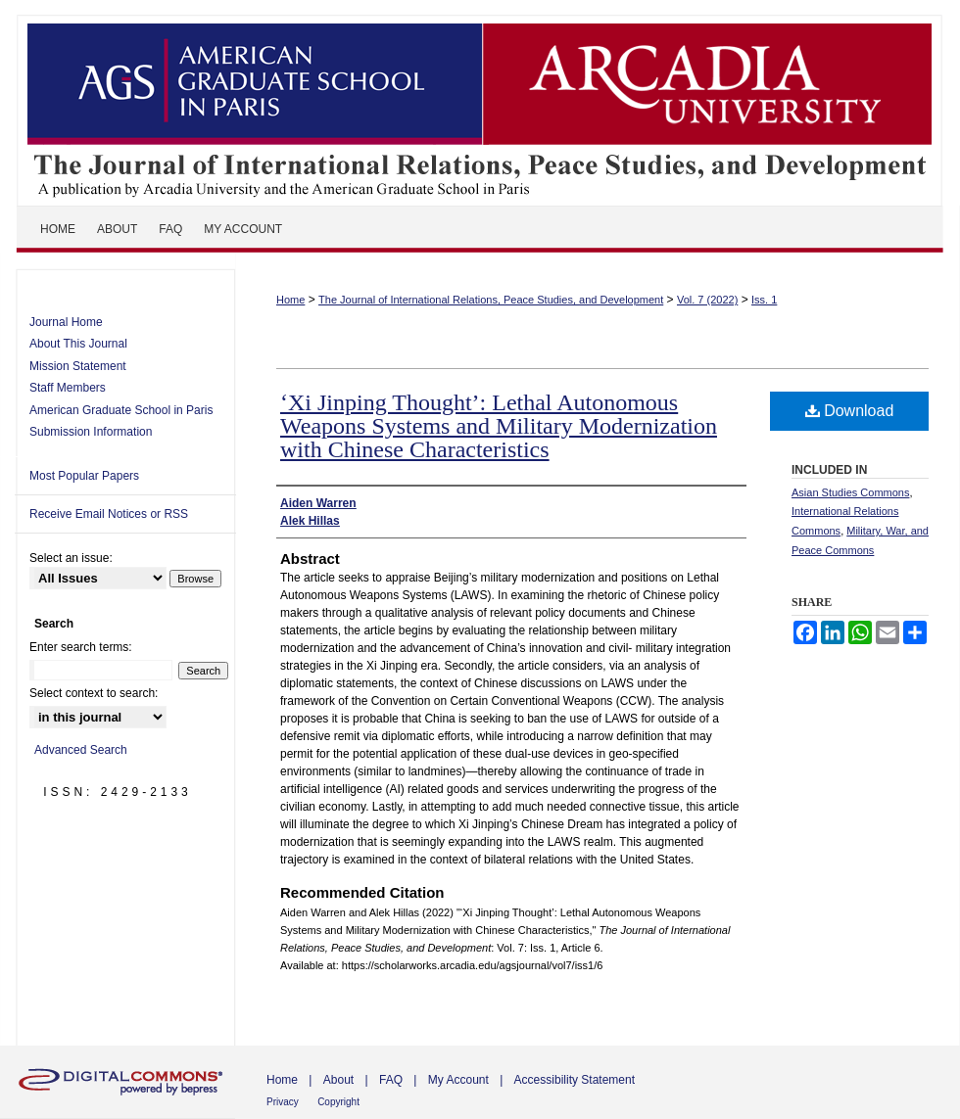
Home (290, 299)
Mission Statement (77, 366)
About (338, 1080)
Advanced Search (80, 750)
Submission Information (90, 432)
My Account (458, 1080)
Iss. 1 (764, 299)
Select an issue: (71, 558)
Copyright (338, 1101)
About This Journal (78, 343)
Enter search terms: (80, 647)
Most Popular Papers (84, 476)
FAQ (391, 1080)
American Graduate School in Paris (121, 410)
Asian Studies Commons (850, 492)
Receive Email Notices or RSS (108, 514)
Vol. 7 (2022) (707, 299)
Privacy (282, 1101)
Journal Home (66, 322)
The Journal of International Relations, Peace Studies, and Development (480, 103)
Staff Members (67, 388)
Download (849, 410)
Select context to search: (93, 693)
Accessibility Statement (574, 1080)
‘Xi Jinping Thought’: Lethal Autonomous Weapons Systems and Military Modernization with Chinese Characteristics (498, 426)
